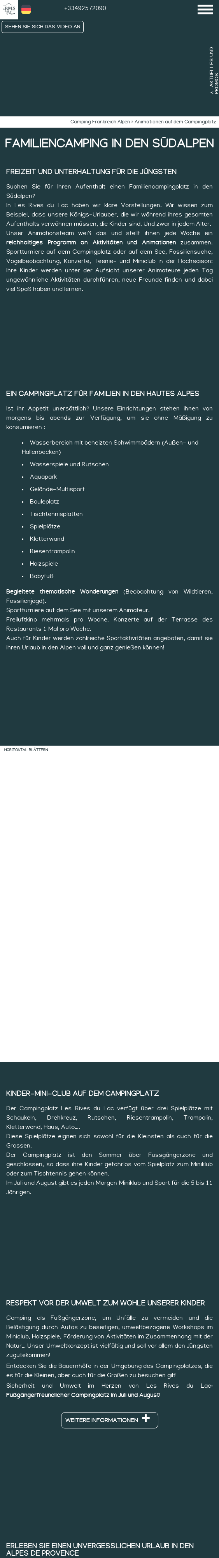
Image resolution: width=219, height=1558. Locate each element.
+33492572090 (85, 8)
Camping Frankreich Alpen (100, 122)
